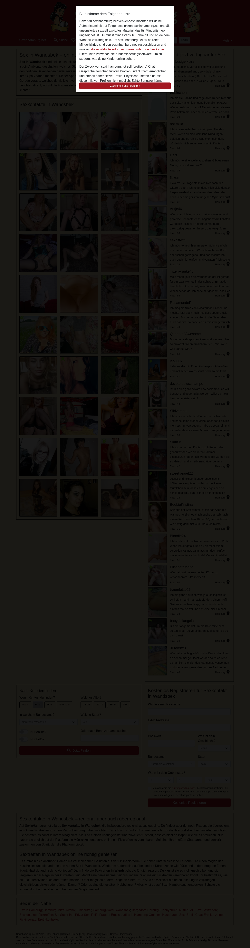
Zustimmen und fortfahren (125, 85)
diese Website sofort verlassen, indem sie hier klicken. (128, 49)
